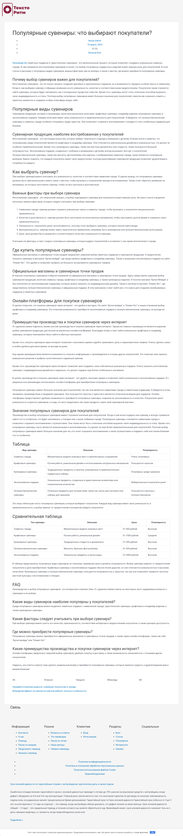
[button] (28, 680)
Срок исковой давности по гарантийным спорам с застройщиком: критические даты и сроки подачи (62, 784)
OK (152, 832)
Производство (19, 63)
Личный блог (95, 52)
